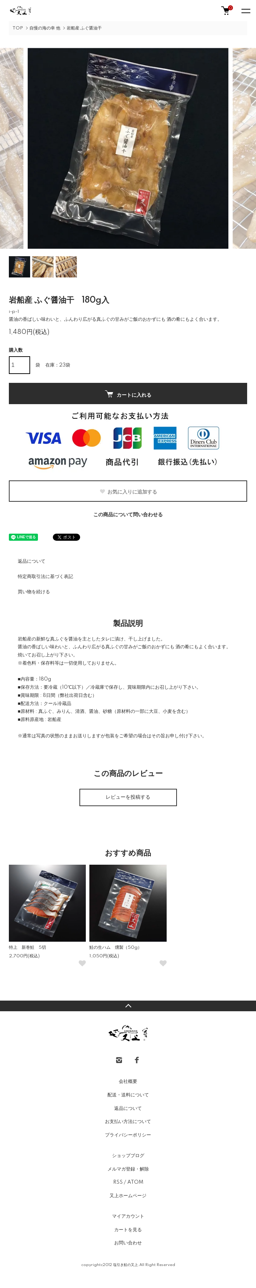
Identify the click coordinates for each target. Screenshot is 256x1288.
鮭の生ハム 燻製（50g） (115, 947)
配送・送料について (128, 1094)
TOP (17, 28)
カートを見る (128, 1229)
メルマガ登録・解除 (128, 1169)
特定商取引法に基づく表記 (45, 576)
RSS (118, 1182)
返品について (31, 561)
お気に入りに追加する (128, 492)
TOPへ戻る (128, 1006)
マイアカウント (128, 1216)
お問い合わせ (128, 1242)
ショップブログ (128, 1155)
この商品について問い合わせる (128, 515)
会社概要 (128, 1081)
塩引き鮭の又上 (125, 1265)
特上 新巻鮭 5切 (27, 947)
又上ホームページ (128, 1195)
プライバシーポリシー (128, 1135)
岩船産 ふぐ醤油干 (84, 28)
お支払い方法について (128, 1121)
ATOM (135, 1182)
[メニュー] (245, 10)
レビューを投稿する (128, 797)
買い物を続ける (34, 591)
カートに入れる (128, 394)
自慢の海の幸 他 (44, 28)
